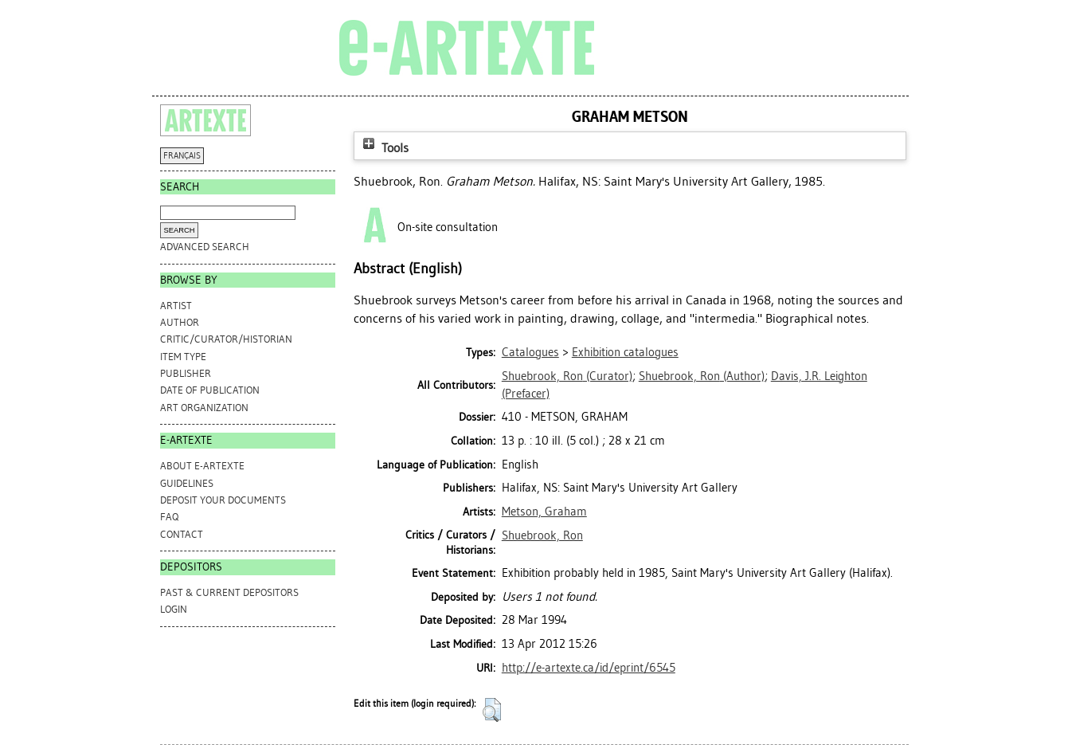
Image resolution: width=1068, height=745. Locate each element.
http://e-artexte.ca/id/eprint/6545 (588, 668)
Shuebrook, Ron (542, 535)
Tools (384, 147)
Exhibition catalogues (625, 352)
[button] (492, 710)
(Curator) (567, 376)
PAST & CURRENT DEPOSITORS (229, 592)
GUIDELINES (186, 483)
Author (179, 322)
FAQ (169, 517)
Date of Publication (210, 390)
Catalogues (530, 352)
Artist (176, 306)
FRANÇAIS (182, 156)
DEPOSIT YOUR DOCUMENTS (223, 500)
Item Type (183, 357)
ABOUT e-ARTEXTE (202, 466)
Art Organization (204, 408)
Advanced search (204, 247)
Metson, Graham (544, 511)
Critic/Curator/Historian (226, 339)
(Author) (702, 376)
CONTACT (181, 534)
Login (173, 609)
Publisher (185, 373)
